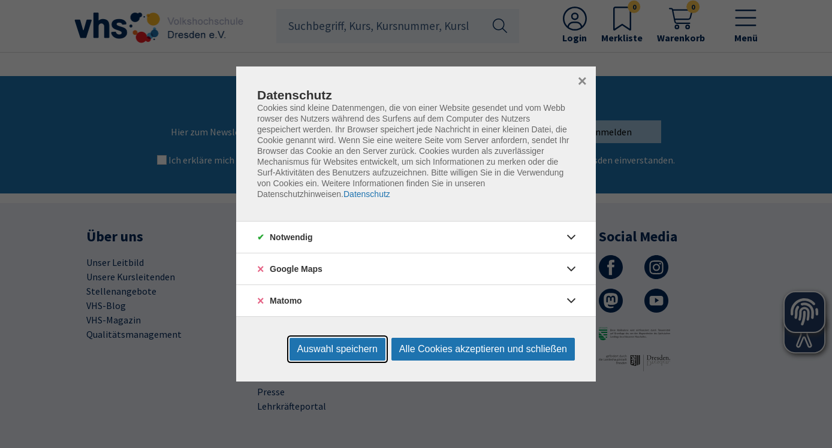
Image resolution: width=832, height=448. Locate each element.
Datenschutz (366, 194)
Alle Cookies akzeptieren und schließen (483, 349)
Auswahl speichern (337, 349)
